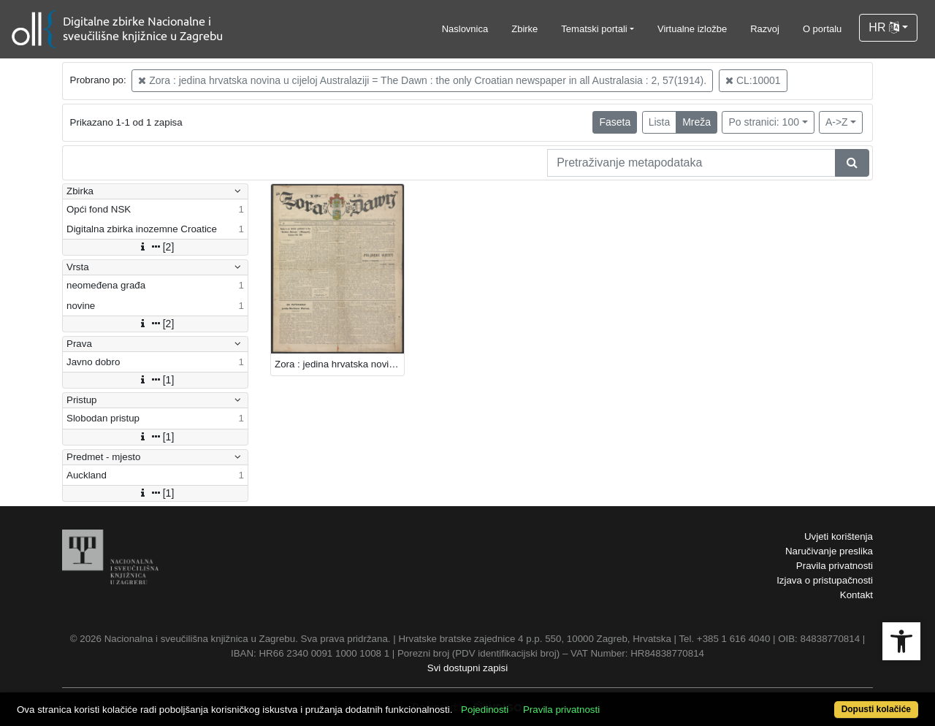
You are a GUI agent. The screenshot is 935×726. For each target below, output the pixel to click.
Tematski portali (594, 28)
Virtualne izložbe (692, 28)
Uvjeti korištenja (838, 536)
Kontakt (856, 594)
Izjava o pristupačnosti (824, 580)
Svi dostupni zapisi (467, 667)
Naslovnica (465, 28)
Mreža (696, 122)
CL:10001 (753, 80)
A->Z (836, 122)
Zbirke (524, 28)
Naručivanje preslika (829, 551)
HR (884, 27)
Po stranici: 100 (763, 122)
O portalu (822, 28)
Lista (660, 122)
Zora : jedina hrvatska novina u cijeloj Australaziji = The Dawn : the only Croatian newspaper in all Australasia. (339, 364)
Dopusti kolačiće (876, 709)
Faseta (614, 122)
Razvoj (764, 28)
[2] (156, 247)
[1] (156, 380)
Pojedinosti (484, 709)
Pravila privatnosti (834, 565)
